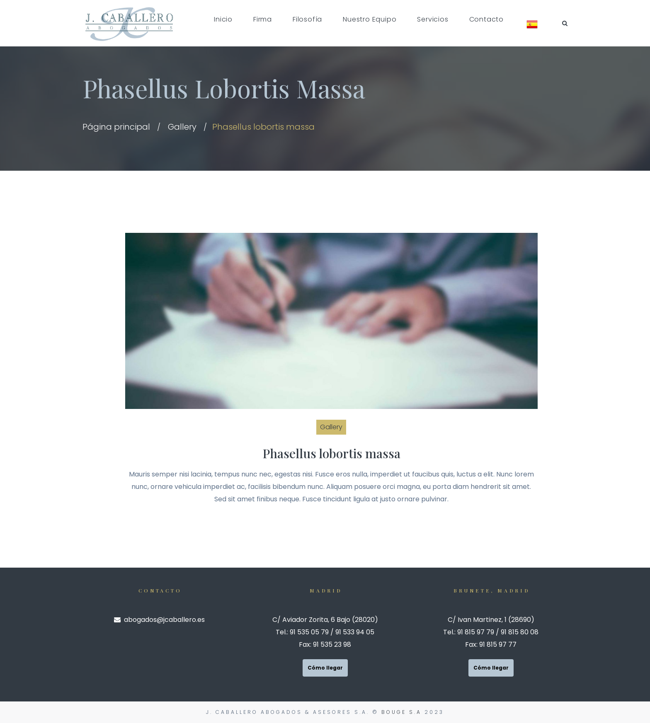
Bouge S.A (401, 712)
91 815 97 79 (475, 632)
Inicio (223, 19)
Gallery (182, 127)
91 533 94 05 (354, 632)
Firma (262, 19)
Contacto (486, 19)
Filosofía (307, 19)
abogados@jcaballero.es (159, 619)
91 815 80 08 (519, 632)
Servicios (432, 19)
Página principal (116, 127)
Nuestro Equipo (369, 19)
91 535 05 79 (309, 632)
